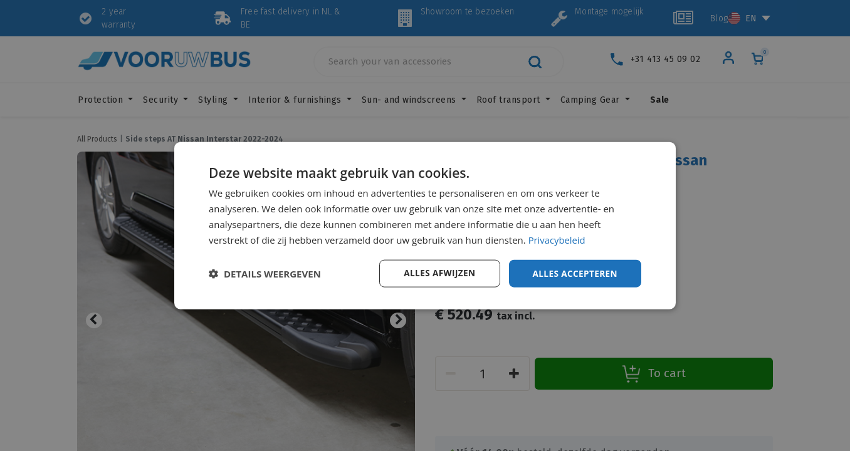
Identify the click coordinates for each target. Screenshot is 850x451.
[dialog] (425, 225)
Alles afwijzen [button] (436, 273)
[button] (265, 274)
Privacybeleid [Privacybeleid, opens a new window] (557, 239)
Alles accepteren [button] (573, 273)
